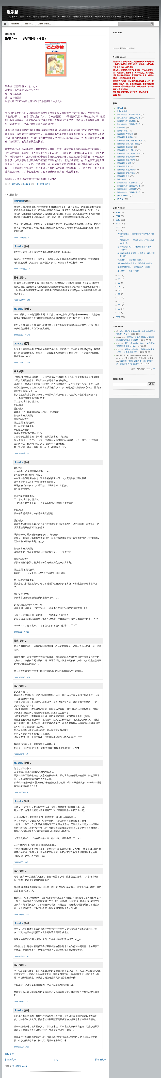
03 (119, 305)
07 (119, 290)
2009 (118, 224)
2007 (118, 317)
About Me (15, 24)
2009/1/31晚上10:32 (22, 677)
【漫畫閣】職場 (122, 166)
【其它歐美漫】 (122, 111)
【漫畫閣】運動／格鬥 (125, 160)
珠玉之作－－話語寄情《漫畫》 (130, 260)
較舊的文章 (100, 1059)
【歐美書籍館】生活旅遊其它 (128, 183)
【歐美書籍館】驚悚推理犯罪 (128, 192)
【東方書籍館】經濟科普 (126, 121)
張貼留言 (9, 1054)
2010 (118, 220)
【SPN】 (120, 199)
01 (119, 313)
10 (119, 279)
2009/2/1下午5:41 (21, 862)
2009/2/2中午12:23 (21, 956)
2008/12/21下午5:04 (22, 363)
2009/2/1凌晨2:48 (21, 754)
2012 (118, 212)
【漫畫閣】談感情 (43, 184)
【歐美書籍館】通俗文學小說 (128, 186)
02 (119, 309)
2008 (118, 227)
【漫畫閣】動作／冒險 (125, 157)
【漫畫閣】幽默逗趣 (124, 147)
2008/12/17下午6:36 (22, 300)
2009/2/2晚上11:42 (21, 1001)
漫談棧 (12, 12)
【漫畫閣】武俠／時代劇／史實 (129, 140)
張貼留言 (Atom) (20, 1066)
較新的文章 (10, 1059)
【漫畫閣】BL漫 (123, 176)
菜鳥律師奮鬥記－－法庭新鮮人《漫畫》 (134, 267)
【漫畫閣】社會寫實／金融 (127, 144)
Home (5, 23)
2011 (118, 216)
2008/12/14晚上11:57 (22, 269)
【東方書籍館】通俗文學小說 (128, 118)
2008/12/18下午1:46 (22, 335)
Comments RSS (44, 24)
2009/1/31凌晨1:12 (21, 453)
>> (154, 369)
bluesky (16, 184)
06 (119, 294)
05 (119, 298)
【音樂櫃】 (121, 127)
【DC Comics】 (123, 196)
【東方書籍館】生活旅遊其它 (128, 114)
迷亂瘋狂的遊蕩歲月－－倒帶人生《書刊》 (135, 263)
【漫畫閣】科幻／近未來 (126, 150)
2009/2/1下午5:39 (21, 792)
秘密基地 (19, 201)
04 (119, 301)
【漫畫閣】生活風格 (124, 137)
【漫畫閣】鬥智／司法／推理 (128, 153)
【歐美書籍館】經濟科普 (126, 189)
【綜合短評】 (121, 179)
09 (119, 283)
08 (119, 287)
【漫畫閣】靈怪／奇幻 (125, 173)
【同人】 (120, 108)
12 (119, 230)
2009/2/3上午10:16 (21, 1047)
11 (119, 275)
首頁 (55, 1059)
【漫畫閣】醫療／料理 (125, 170)
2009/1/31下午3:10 (21, 632)
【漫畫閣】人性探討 (124, 134)
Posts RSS (28, 24)
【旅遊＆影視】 (122, 131)
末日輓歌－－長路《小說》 (129, 271)
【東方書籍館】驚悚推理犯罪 (128, 124)
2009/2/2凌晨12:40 (21, 914)
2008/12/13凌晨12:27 (22, 238)
